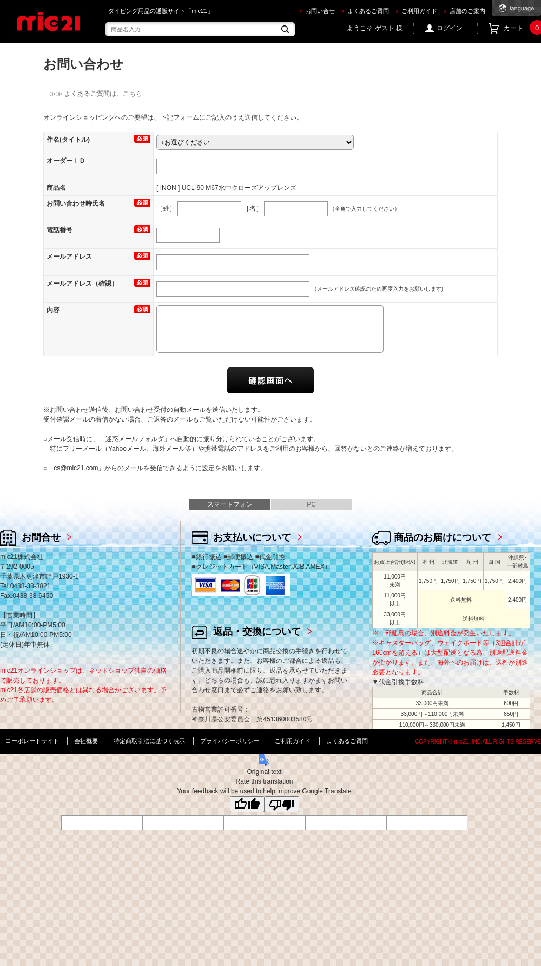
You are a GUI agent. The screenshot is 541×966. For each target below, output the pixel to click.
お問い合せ (320, 11)
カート (522, 28)
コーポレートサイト (32, 741)
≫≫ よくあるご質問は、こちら (92, 93)
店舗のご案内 (467, 11)
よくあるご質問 (368, 11)
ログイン (450, 28)
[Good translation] (247, 804)
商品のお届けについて (442, 537)
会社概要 (86, 741)
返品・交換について (257, 631)
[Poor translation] (282, 804)
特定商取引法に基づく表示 (149, 741)
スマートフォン (230, 504)
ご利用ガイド (419, 11)
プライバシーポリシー (230, 741)
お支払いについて (252, 537)
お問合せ (41, 537)
